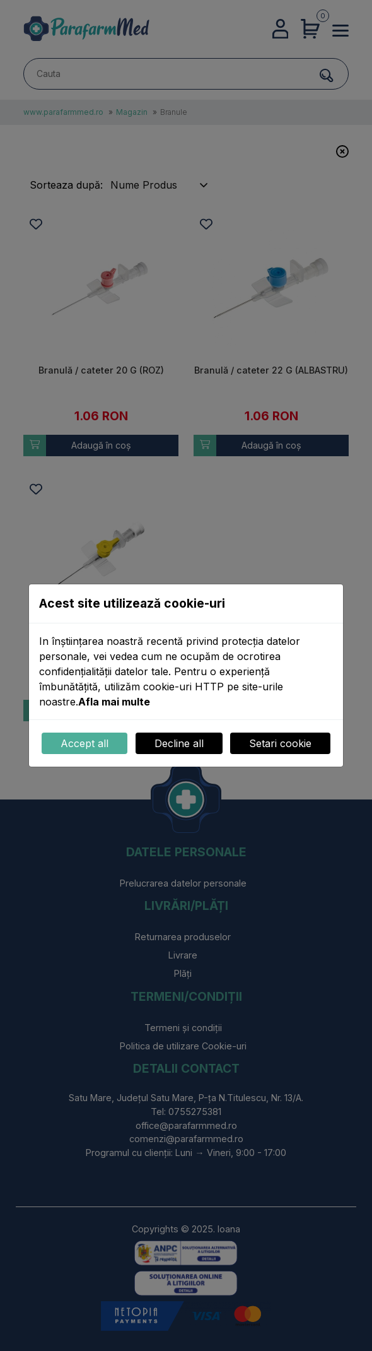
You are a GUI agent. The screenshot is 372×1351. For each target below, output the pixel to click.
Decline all (179, 743)
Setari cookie (280, 743)
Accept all (84, 743)
